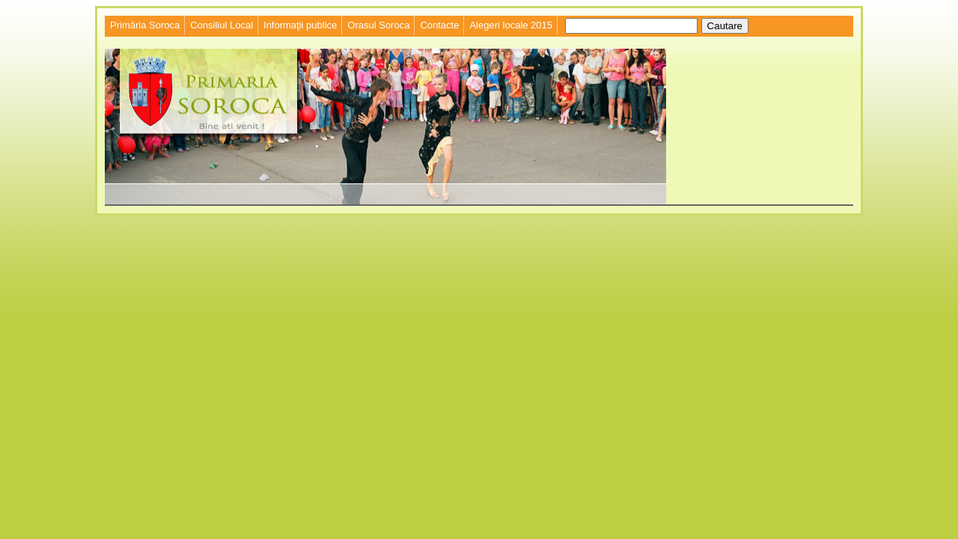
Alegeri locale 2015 (510, 25)
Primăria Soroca (145, 25)
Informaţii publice (300, 25)
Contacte (439, 25)
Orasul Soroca (378, 25)
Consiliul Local (221, 25)
